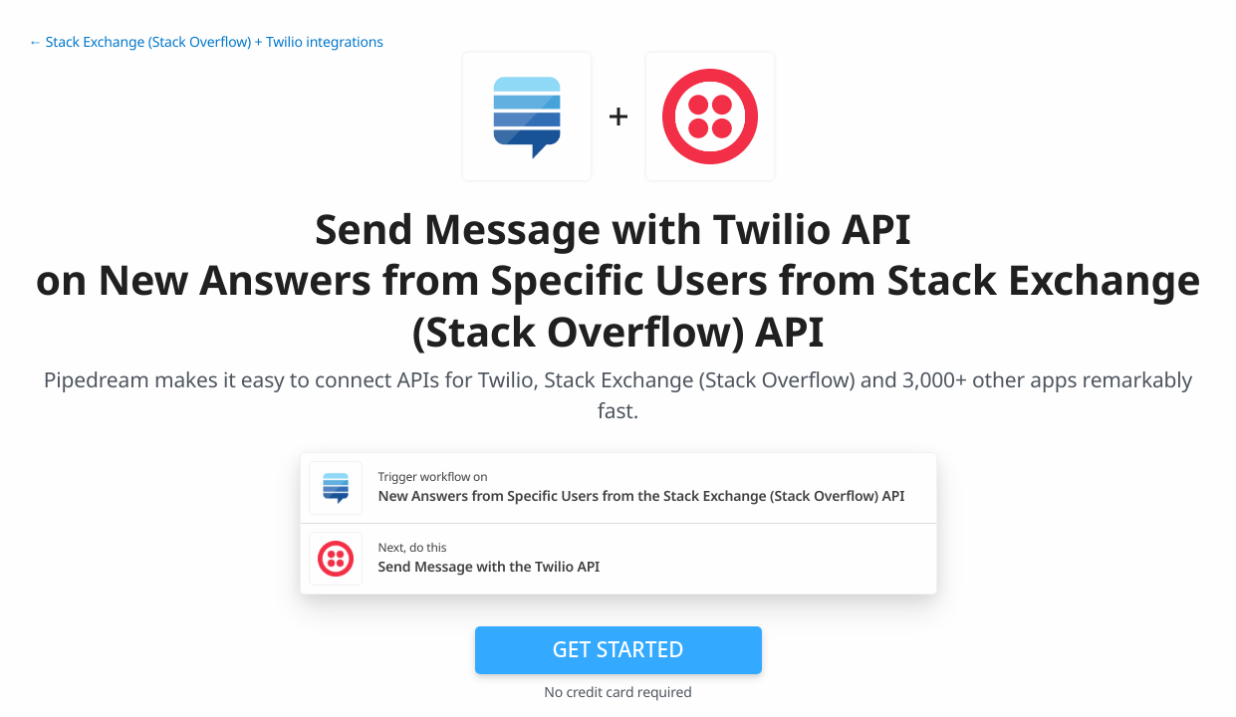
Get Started (618, 649)
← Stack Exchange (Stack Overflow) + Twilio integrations (206, 42)
